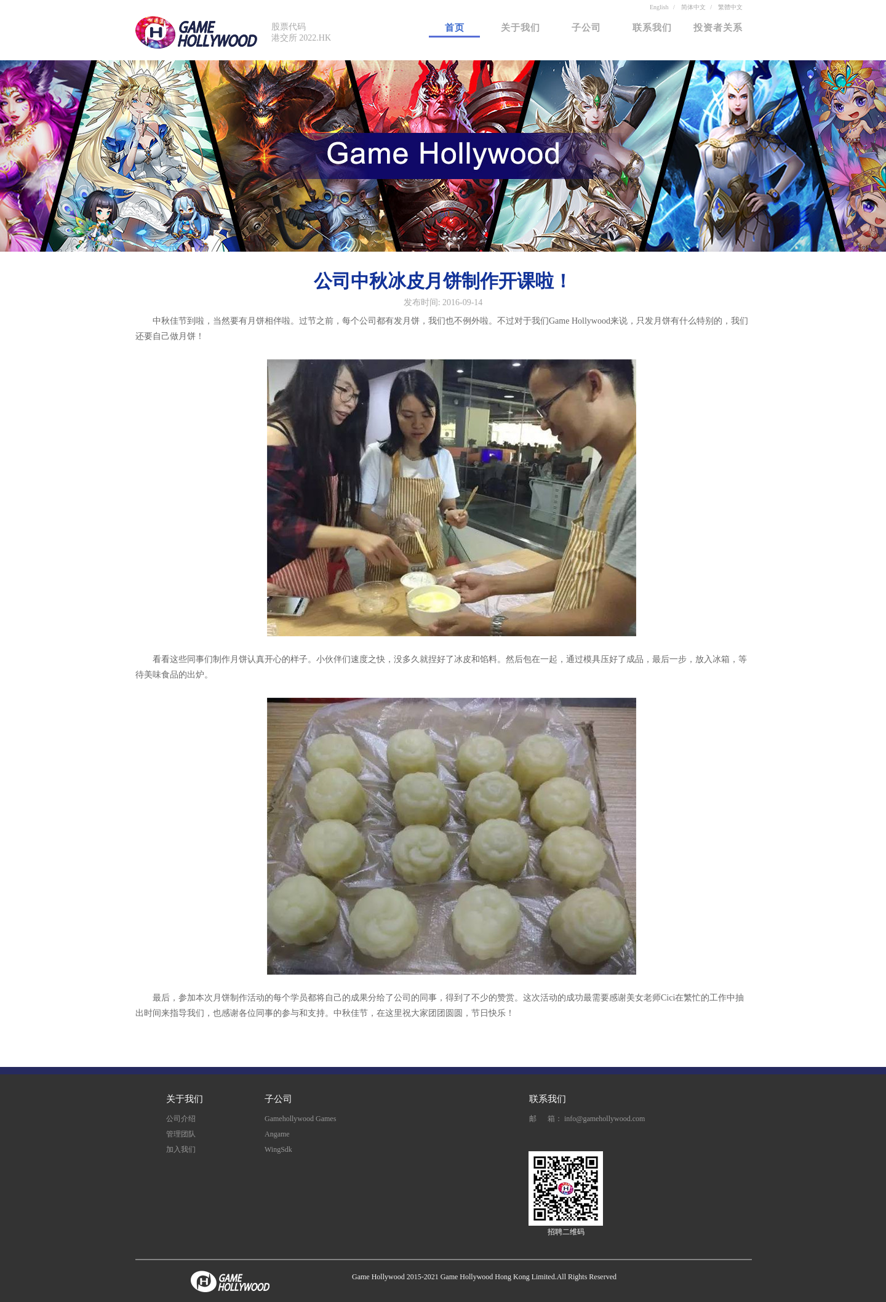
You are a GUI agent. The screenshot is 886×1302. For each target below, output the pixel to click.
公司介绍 (181, 1118)
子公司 (586, 28)
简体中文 (693, 7)
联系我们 (652, 28)
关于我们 (520, 28)
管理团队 (181, 1134)
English (659, 7)
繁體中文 (730, 7)
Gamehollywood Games (300, 1118)
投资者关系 (718, 28)
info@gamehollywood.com (604, 1118)
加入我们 (181, 1149)
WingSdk (278, 1149)
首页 (455, 28)
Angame (277, 1134)
